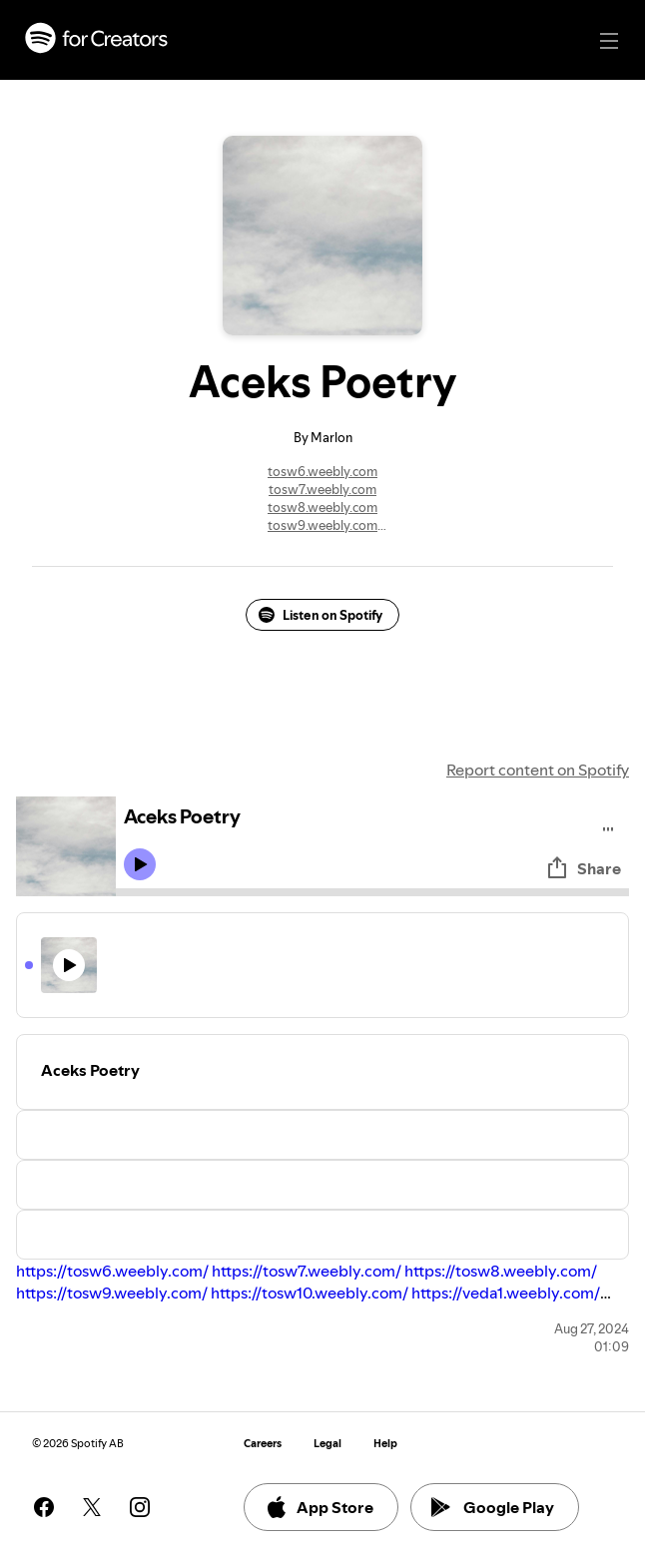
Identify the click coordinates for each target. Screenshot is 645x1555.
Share (583, 868)
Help (385, 1443)
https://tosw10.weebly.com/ (309, 1292)
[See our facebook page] (44, 1507)
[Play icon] (140, 864)
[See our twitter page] (92, 1507)
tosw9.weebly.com (322, 525)
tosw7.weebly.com (322, 489)
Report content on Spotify (537, 769)
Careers (263, 1443)
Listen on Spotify (320, 615)
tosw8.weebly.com (322, 507)
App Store (319, 1507)
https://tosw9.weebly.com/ (112, 1292)
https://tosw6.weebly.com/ (112, 1271)
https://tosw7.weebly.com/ (306, 1271)
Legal (327, 1443)
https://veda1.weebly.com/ (505, 1292)
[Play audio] (608, 825)
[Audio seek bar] (372, 892)
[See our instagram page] (140, 1507)
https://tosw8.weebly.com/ (500, 1271)
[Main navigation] (609, 41)
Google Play (492, 1507)
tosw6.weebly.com (322, 471)
